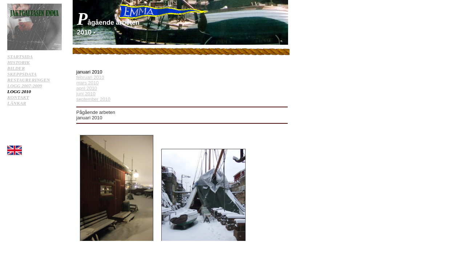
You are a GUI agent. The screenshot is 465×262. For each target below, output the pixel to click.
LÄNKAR (16, 103)
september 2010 (93, 99)
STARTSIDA (20, 56)
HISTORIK (18, 62)
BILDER (16, 68)
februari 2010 (90, 77)
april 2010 (86, 88)
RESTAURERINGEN (28, 80)
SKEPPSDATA (22, 74)
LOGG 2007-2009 (24, 85)
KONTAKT (18, 97)
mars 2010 (87, 83)
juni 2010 (86, 93)
